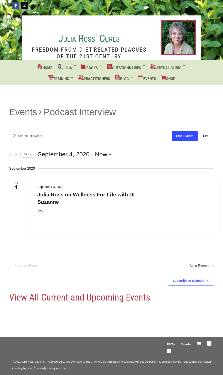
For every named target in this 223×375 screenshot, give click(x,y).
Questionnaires (126, 68)
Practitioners (97, 78)
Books (92, 68)
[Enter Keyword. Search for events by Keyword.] (90, 136)
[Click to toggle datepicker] (74, 154)
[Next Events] (16, 154)
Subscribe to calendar (188, 280)
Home (47, 68)
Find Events (184, 136)
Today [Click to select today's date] (27, 154)
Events (149, 78)
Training (61, 78)
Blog (124, 78)
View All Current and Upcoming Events (79, 297)
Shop (170, 78)
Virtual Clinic (168, 68)
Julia (67, 68)
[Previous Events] (10, 154)
